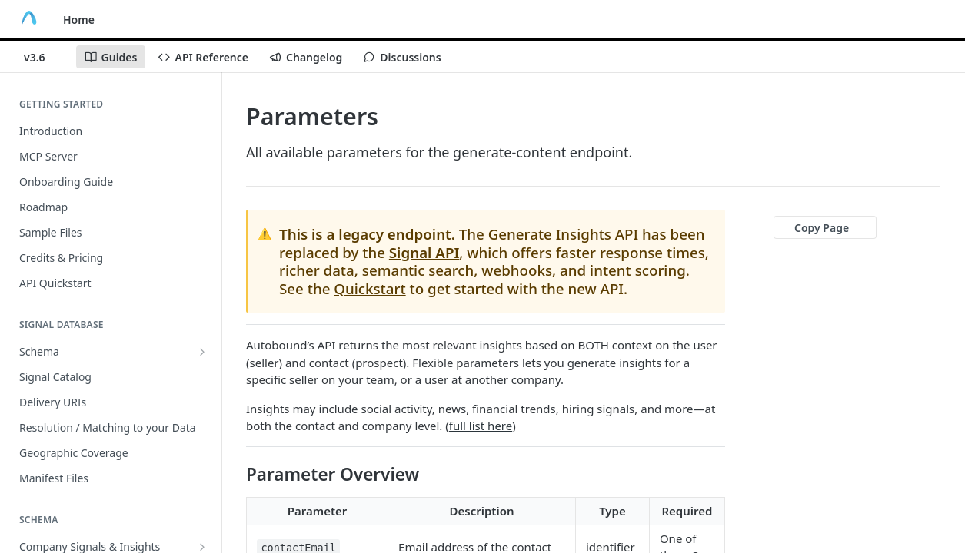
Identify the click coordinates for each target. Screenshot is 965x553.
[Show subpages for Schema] (202, 352)
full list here (480, 425)
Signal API (424, 252)
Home (79, 19)
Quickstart (369, 288)
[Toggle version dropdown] (43, 56)
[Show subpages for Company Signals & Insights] (202, 547)
